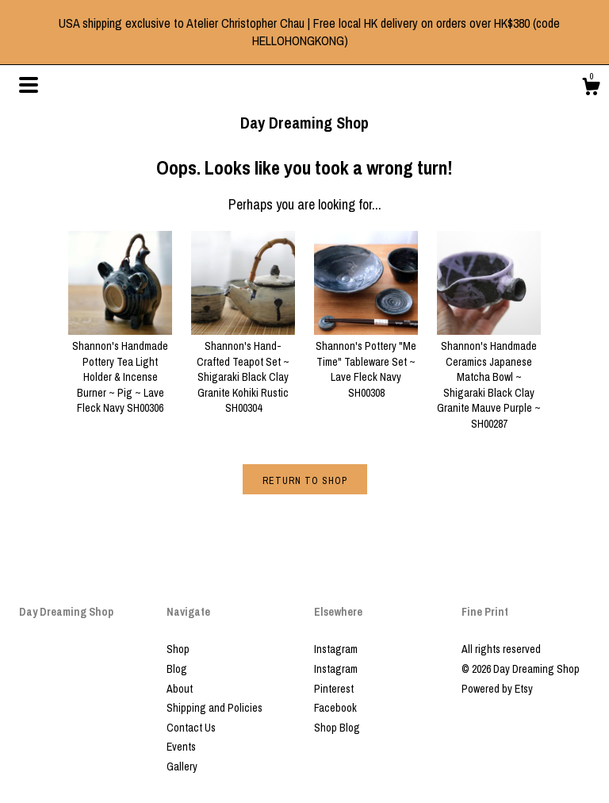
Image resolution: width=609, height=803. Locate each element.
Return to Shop (304, 480)
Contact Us (191, 727)
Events (181, 747)
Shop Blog (337, 727)
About (180, 689)
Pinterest (334, 689)
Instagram (336, 649)
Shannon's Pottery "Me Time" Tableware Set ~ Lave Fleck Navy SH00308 (366, 362)
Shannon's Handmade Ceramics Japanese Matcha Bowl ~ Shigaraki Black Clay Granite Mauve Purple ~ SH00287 (489, 378)
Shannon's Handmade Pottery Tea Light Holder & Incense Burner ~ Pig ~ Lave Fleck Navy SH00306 (120, 370)
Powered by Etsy (497, 689)
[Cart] (590, 89)
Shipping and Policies (214, 708)
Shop (178, 649)
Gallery (182, 766)
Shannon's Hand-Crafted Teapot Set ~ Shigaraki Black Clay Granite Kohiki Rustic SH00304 (243, 370)
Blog (177, 669)
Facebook (335, 708)
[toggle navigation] (28, 85)
